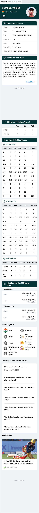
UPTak (15, 2)
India (12, 70)
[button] (19, 449)
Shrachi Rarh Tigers (18, 76)
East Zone (19, 70)
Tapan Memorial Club (20, 74)
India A (27, 70)
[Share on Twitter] (4, 16)
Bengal (24, 72)
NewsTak (10, 2)
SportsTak (4, 2)
